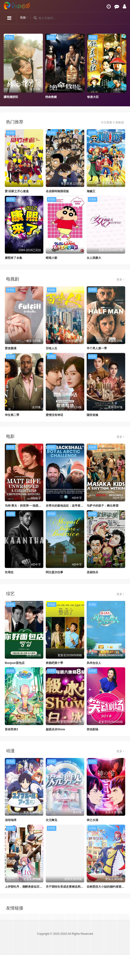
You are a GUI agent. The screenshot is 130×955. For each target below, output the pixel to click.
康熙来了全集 (13, 258)
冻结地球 (10, 820)
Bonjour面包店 (15, 663)
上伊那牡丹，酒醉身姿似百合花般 (26, 886)
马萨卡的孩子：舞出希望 (102, 505)
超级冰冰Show (55, 729)
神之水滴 (92, 820)
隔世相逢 (92, 415)
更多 (120, 279)
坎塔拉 (9, 572)
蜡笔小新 (51, 258)
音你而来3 (11, 729)
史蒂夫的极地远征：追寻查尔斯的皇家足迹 (73, 505)
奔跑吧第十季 (54, 663)
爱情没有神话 (54, 415)
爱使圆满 (10, 348)
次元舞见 (51, 820)
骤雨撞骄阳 (11, 97)
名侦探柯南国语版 (57, 191)
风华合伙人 (94, 663)
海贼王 (91, 191)
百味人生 (51, 348)
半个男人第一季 (97, 348)
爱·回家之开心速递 (17, 191)
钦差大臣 (93, 97)
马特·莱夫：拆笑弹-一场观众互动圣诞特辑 (31, 505)
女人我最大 (94, 258)
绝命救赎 (51, 97)
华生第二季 (12, 415)
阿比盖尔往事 (54, 572)
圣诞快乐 (92, 572)
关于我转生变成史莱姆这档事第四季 (69, 886)
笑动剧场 (92, 729)
